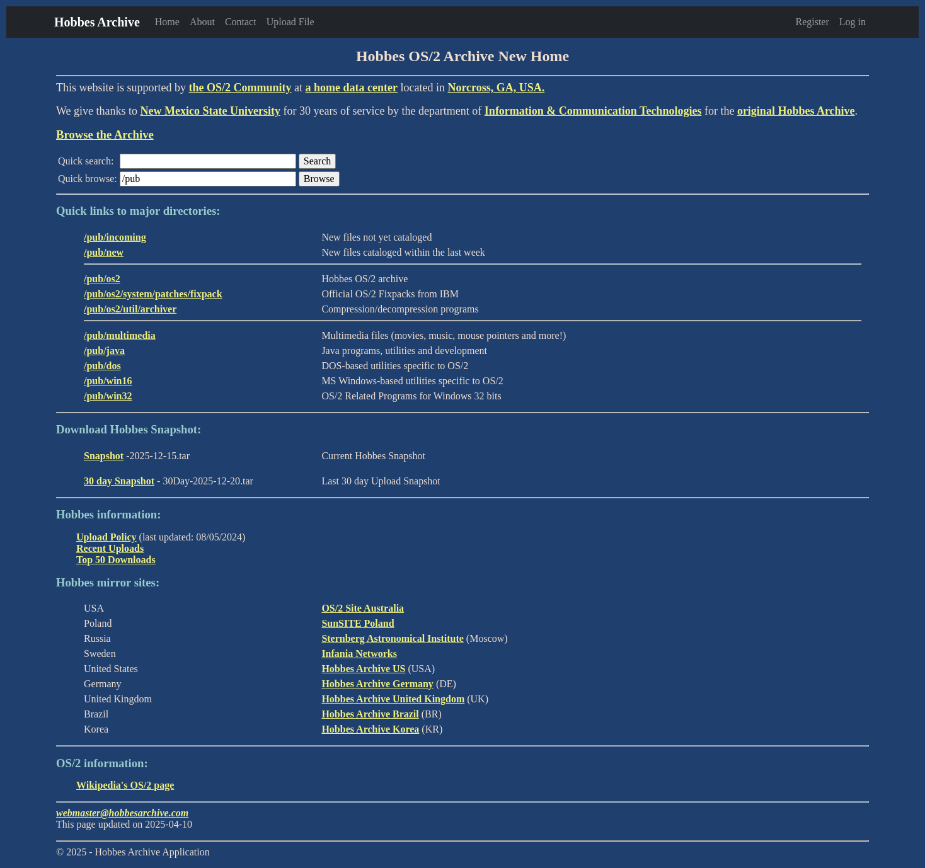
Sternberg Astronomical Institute (392, 638)
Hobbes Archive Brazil (369, 714)
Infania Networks (359, 653)
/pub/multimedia (120, 335)
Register (812, 21)
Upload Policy (106, 537)
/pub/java (104, 350)
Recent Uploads (110, 548)
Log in (852, 21)
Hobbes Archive (97, 22)
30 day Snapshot (119, 481)
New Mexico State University (210, 111)
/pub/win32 (108, 396)
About (202, 21)
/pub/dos (102, 365)
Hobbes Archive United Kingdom (392, 699)
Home (167, 21)
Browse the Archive (105, 134)
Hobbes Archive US (363, 668)
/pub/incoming (115, 237)
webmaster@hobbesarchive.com (122, 813)
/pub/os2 (102, 278)
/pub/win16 (108, 380)
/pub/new (104, 252)
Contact (240, 21)
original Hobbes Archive (796, 111)
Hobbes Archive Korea (370, 729)
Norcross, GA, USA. (495, 87)
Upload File (290, 21)
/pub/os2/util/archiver (130, 309)
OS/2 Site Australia (362, 608)
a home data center (352, 87)
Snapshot (104, 455)
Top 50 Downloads (116, 559)
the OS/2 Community (239, 87)
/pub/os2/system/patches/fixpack (153, 293)
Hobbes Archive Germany (377, 683)
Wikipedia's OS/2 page (125, 785)
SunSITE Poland (357, 623)
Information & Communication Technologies (593, 111)
